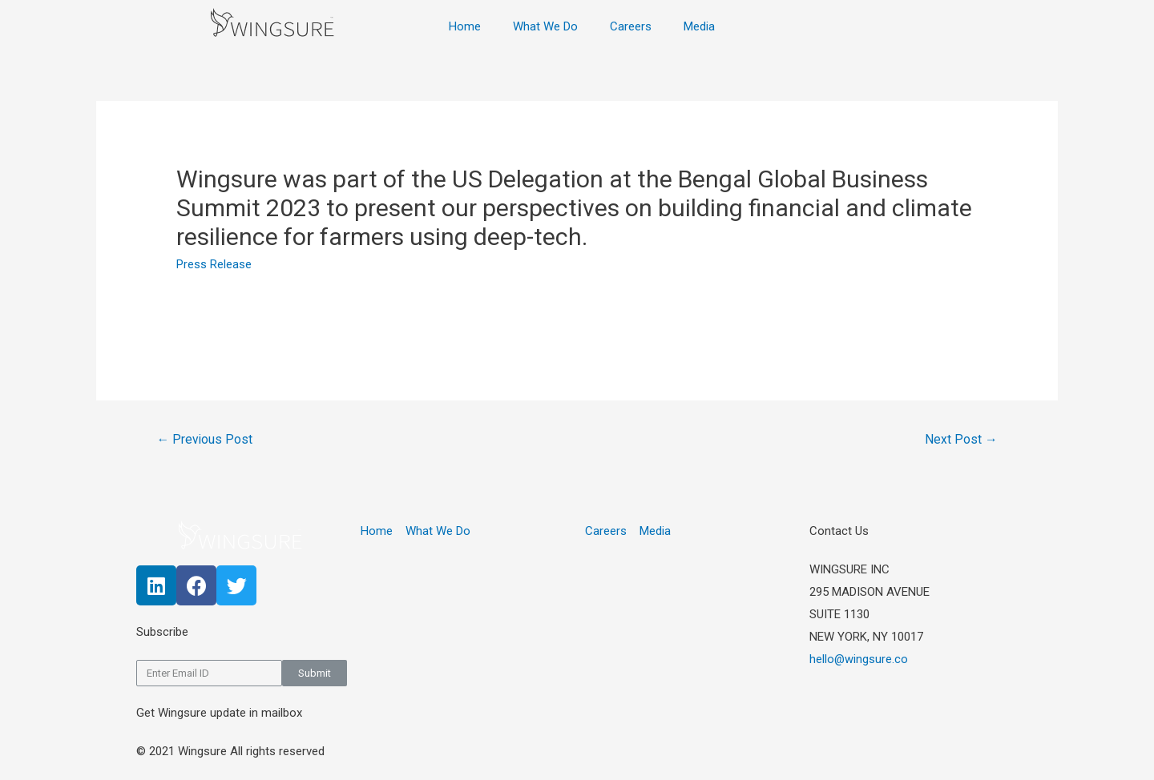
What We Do (545, 26)
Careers (631, 26)
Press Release (214, 264)
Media (699, 26)
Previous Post (205, 439)
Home (465, 26)
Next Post (960, 439)
